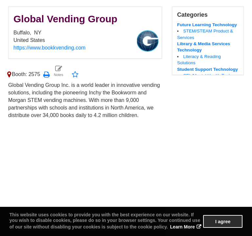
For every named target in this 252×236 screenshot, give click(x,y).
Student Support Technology (207, 69)
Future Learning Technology (207, 24)
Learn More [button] (182, 226)
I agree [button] (222, 221)
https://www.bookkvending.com (49, 47)
